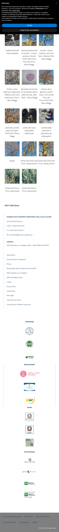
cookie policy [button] (16, 10)
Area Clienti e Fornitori (43, 516)
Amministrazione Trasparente (16, 259)
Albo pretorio (11, 255)
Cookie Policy (11, 291)
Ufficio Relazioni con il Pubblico (17, 273)
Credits (9, 282)
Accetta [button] (29, 25)
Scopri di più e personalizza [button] (29, 30)
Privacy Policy (11, 286)
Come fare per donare (14, 300)
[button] (56, 3)
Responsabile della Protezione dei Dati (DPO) (21, 268)
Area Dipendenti (24, 522)
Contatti (34, 522)
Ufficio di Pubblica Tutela (15, 277)
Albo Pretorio (29, 516)
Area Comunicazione (9, 522)
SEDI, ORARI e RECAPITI (41, 245)
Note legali (10, 295)
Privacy (9, 264)
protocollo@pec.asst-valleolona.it (21, 235)
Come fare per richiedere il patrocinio (19, 304)
